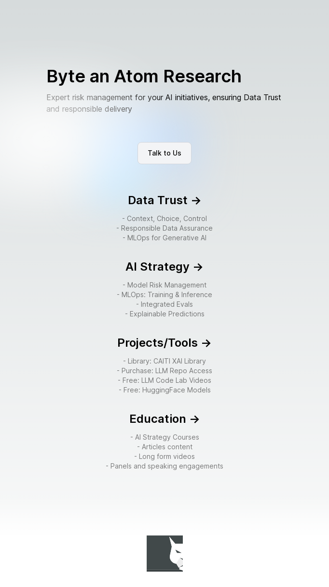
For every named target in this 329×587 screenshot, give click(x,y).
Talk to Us (164, 153)
